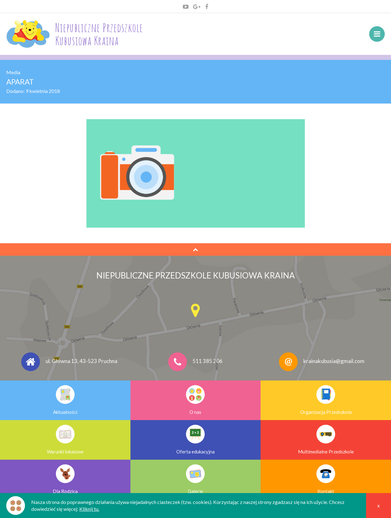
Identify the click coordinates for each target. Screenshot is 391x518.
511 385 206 (207, 361)
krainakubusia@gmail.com (333, 361)
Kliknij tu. (89, 509)
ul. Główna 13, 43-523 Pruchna (81, 361)
